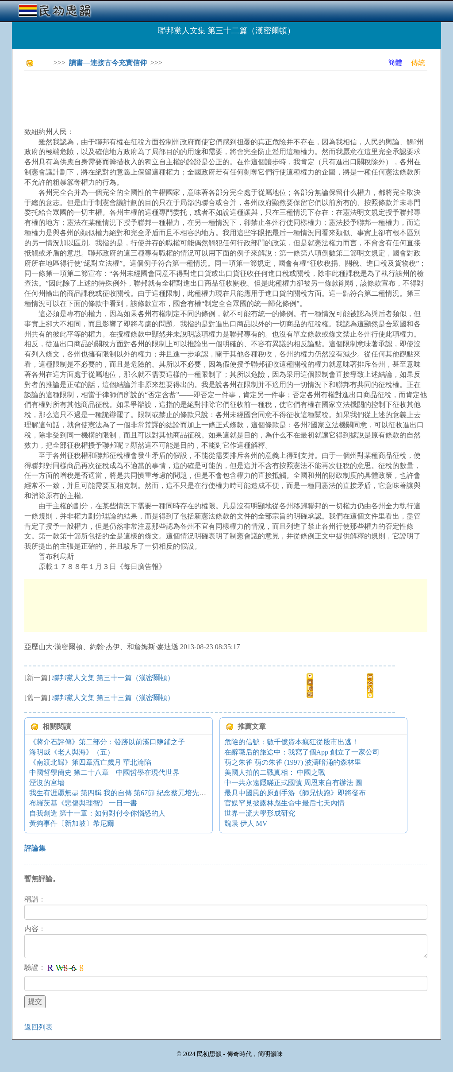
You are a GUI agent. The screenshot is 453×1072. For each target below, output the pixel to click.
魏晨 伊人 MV (246, 823)
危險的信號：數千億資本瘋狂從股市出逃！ (291, 742)
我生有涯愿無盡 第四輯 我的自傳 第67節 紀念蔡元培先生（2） (126, 793)
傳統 (418, 62)
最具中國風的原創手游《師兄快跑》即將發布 (295, 793)
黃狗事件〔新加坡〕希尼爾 (71, 823)
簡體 (395, 62)
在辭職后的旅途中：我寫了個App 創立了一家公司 (302, 752)
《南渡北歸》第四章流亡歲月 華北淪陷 (90, 762)
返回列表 (38, 1027)
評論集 (35, 848)
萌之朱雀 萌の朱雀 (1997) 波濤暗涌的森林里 (293, 762)
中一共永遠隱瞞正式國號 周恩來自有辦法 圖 (293, 782)
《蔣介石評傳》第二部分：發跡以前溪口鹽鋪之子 (107, 742)
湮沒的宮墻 (47, 782)
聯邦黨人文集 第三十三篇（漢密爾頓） (113, 697)
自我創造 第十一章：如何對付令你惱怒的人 (97, 813)
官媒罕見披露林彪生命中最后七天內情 (284, 803)
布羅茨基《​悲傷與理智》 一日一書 (83, 803)
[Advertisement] (185, 97)
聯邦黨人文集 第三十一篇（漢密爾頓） (113, 677)
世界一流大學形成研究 (259, 813)
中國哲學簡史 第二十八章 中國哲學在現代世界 (104, 772)
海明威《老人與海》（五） (71, 752)
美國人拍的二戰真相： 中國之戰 (274, 772)
